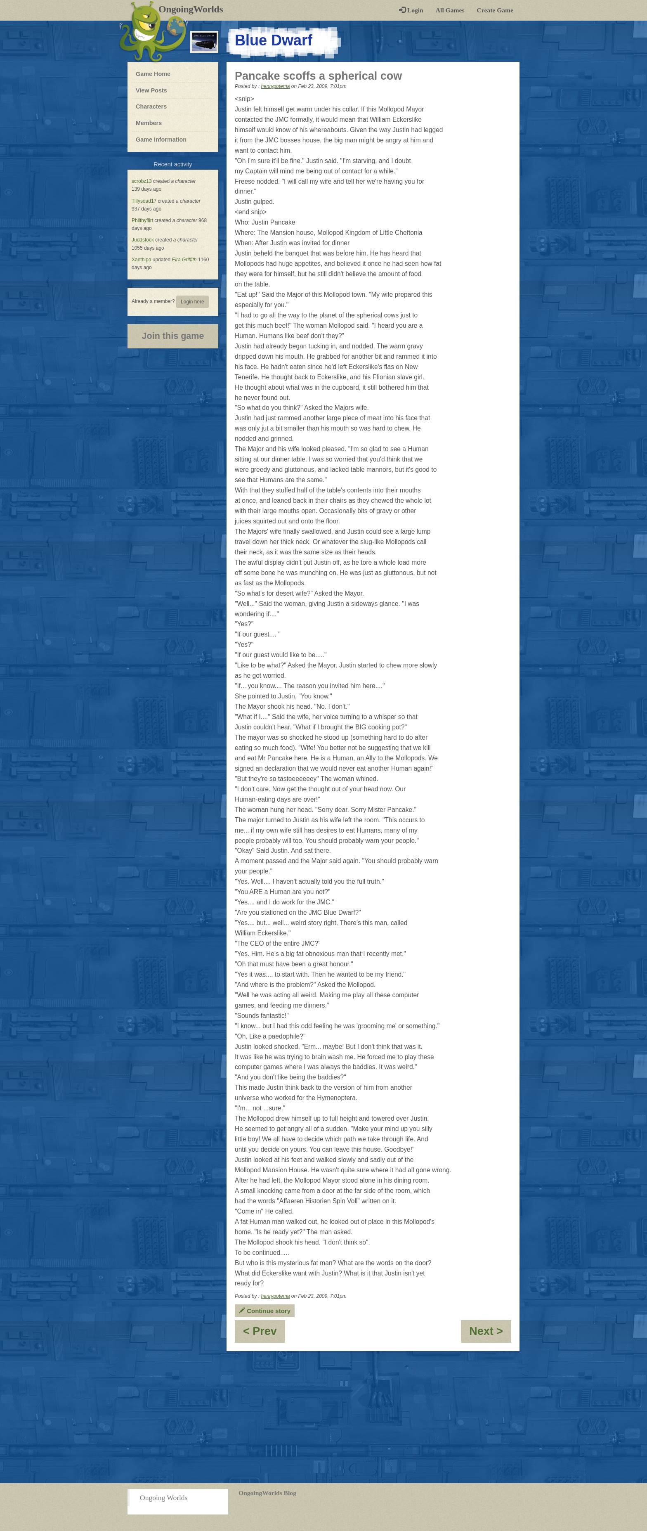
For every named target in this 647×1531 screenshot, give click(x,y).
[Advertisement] (323, 1417)
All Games (450, 10)
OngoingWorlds (193, 9)
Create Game (495, 10)
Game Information (161, 139)
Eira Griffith (184, 260)
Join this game (173, 336)
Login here (192, 302)
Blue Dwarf (273, 40)
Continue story (264, 1310)
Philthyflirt (142, 220)
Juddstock (143, 240)
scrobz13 (142, 181)
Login (411, 10)
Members (149, 123)
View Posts (151, 90)
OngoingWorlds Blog (267, 1492)
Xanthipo (141, 260)
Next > (490, 1334)
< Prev (264, 1334)
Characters (151, 106)
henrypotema (275, 86)
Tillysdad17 (144, 201)
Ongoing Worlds (163, 1497)
